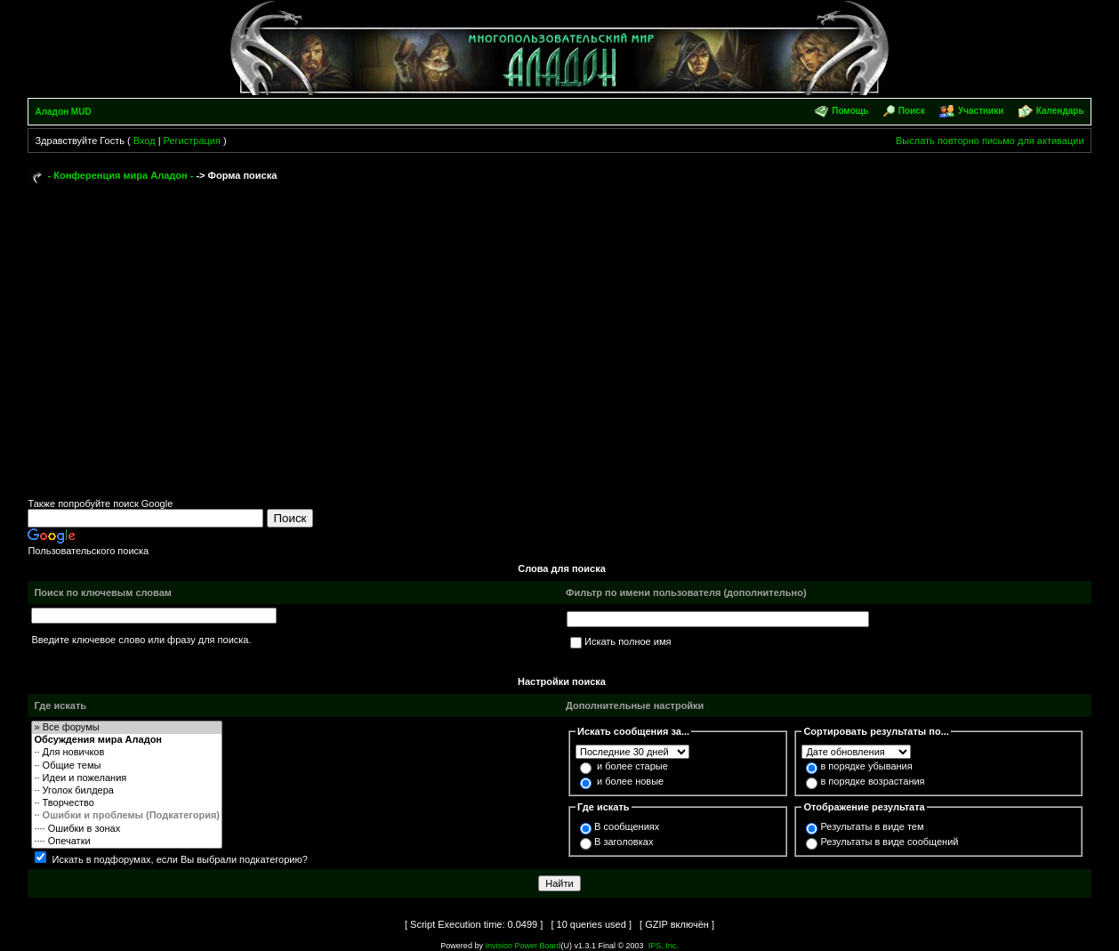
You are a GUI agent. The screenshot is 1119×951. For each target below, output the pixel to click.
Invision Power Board (522, 945)
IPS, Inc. (663, 945)
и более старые (632, 766)
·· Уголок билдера (126, 791)
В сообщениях (626, 826)
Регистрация (192, 140)
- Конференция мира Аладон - (121, 175)
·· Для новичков (126, 752)
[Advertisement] (559, 322)
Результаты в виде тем (871, 826)
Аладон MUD (63, 112)
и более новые (630, 781)
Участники (980, 111)
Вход (144, 140)
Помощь (850, 111)
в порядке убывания (866, 766)
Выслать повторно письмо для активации (990, 140)
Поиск (911, 111)
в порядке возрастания (872, 781)
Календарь (1060, 111)
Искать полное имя (627, 641)
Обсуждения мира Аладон (126, 740)
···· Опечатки (126, 841)
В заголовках (623, 841)
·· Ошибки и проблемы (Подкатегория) (126, 816)
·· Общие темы (126, 766)
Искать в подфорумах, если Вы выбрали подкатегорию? (180, 859)
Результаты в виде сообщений (889, 841)
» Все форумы (126, 727)
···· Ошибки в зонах (126, 829)
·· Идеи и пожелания (126, 778)
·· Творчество (126, 803)
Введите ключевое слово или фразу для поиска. (141, 639)
